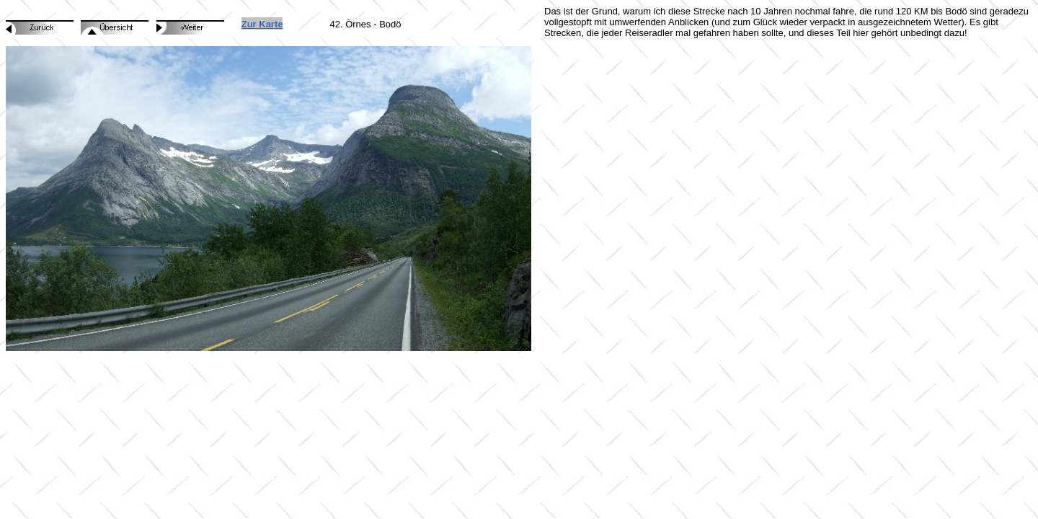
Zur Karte (262, 24)
